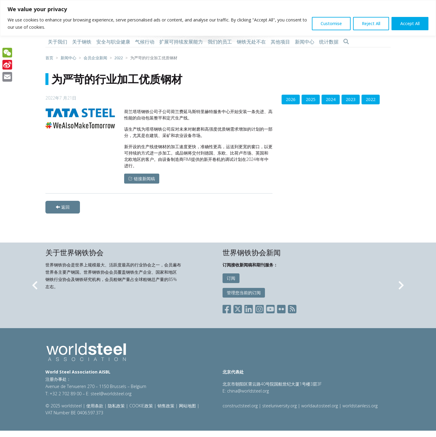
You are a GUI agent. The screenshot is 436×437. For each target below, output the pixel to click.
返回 (63, 207)
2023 (350, 99)
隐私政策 (116, 406)
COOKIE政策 (141, 406)
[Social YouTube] (270, 307)
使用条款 (94, 406)
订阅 (231, 278)
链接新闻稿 (141, 178)
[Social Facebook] (228, 307)
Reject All (371, 23)
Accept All (410, 23)
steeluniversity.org (279, 406)
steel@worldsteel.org (111, 393)
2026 (291, 99)
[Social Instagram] (259, 307)
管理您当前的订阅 (244, 292)
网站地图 (187, 406)
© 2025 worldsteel (64, 406)
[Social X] (237, 307)
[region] (218, 18)
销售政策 (165, 406)
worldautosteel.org (320, 406)
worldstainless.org (360, 406)
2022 (370, 99)
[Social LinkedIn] (248, 307)
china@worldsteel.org (248, 391)
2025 (310, 99)
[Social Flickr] (281, 307)
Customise (331, 23)
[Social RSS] (292, 307)
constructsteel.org (240, 406)
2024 (330, 99)
